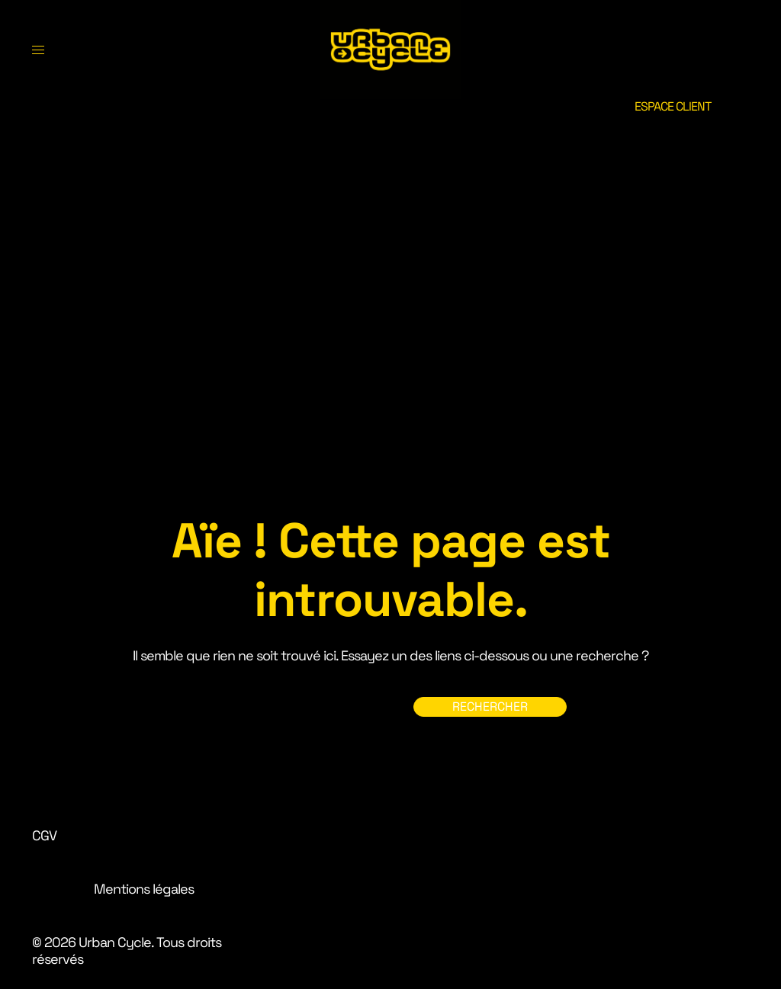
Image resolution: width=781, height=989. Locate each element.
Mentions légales (144, 888)
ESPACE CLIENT (673, 106)
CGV (44, 835)
